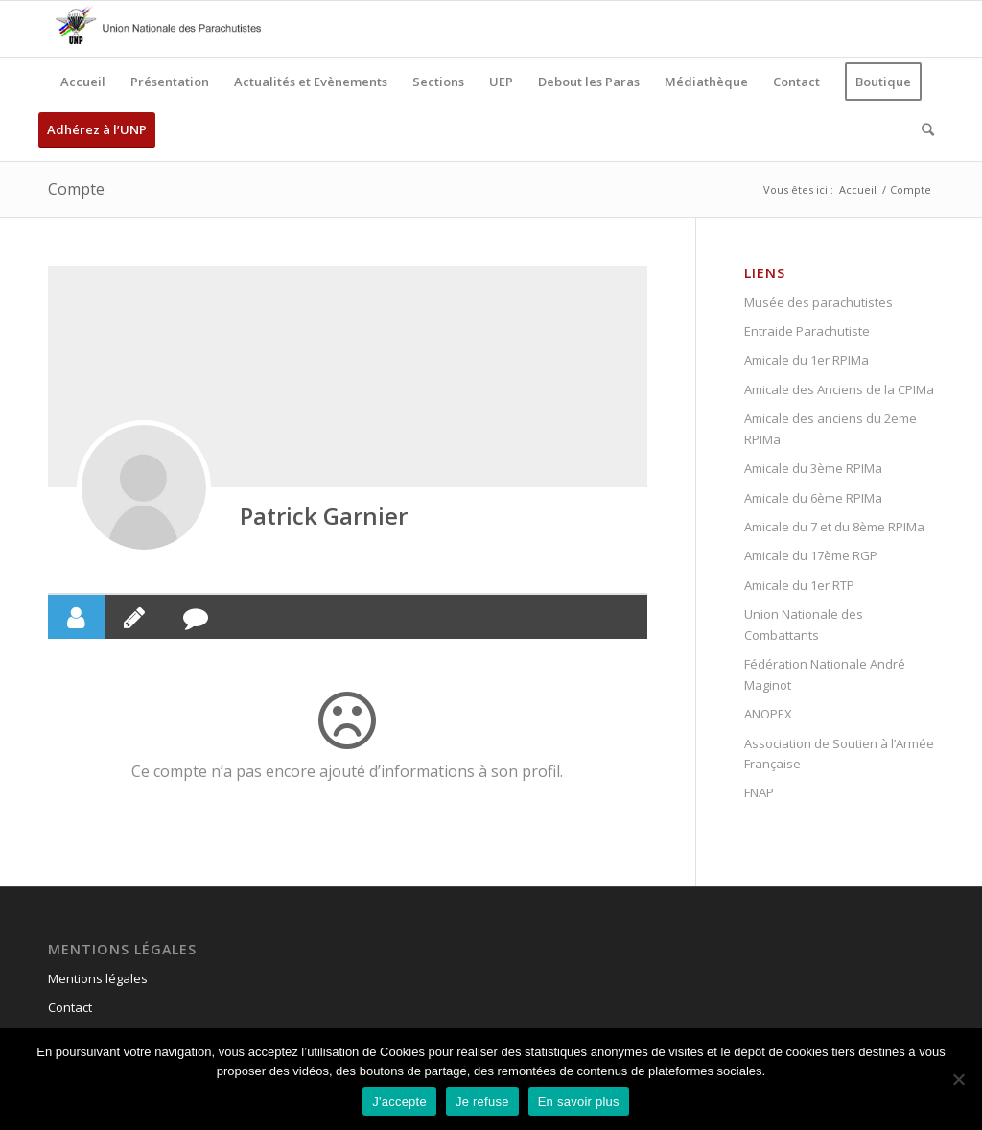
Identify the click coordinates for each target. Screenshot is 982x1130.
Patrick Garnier (324, 515)
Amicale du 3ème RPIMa (813, 468)
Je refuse (482, 1102)
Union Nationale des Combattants (803, 624)
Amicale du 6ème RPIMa (813, 497)
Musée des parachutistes (818, 302)
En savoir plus (579, 1102)
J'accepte (399, 1102)
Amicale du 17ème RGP (810, 555)
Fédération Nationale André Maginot (824, 674)
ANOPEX (768, 713)
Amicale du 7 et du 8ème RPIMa (834, 526)
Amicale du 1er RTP (799, 585)
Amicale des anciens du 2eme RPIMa (830, 428)
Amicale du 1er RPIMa (806, 359)
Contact (70, 1007)
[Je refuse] (958, 1079)
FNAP (759, 792)
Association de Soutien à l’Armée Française (839, 753)
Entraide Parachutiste (807, 331)
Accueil (858, 189)
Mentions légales (98, 978)
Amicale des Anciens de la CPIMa (839, 389)
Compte (76, 189)
